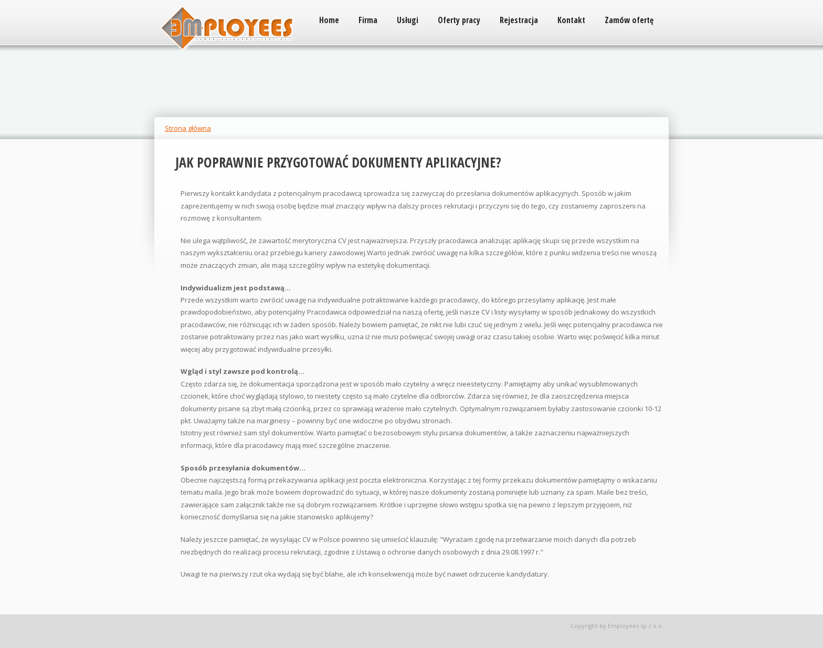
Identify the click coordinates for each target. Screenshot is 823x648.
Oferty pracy (459, 20)
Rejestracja (519, 20)
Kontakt (571, 20)
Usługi (407, 20)
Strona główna (188, 128)
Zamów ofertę (629, 20)
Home (329, 20)
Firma (367, 20)
